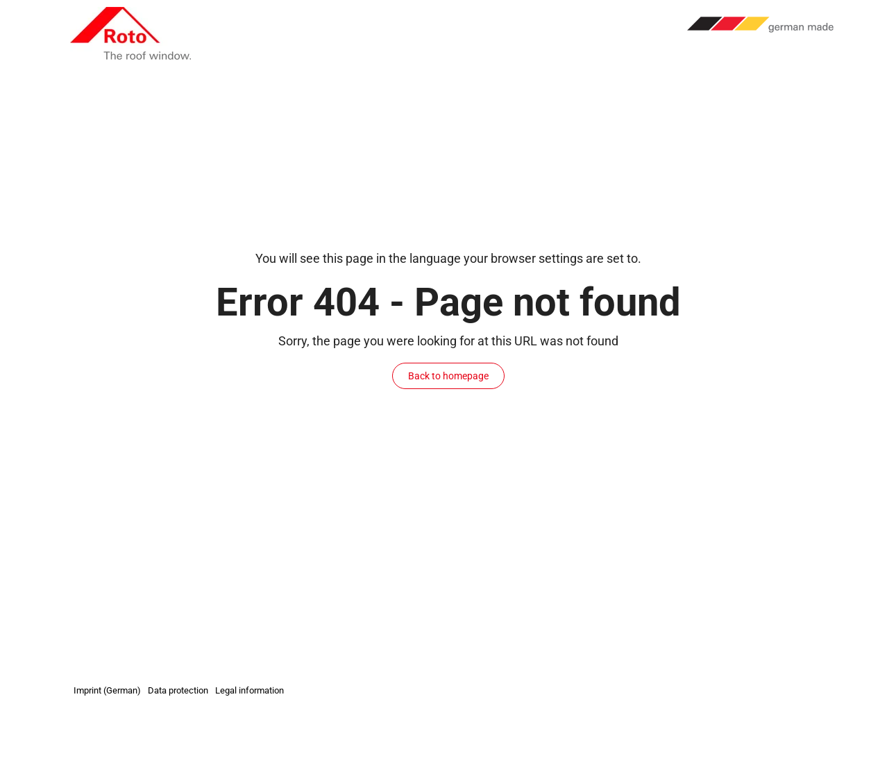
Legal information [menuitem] (249, 690)
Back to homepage (448, 375)
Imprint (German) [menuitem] (107, 690)
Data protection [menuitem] (178, 690)
